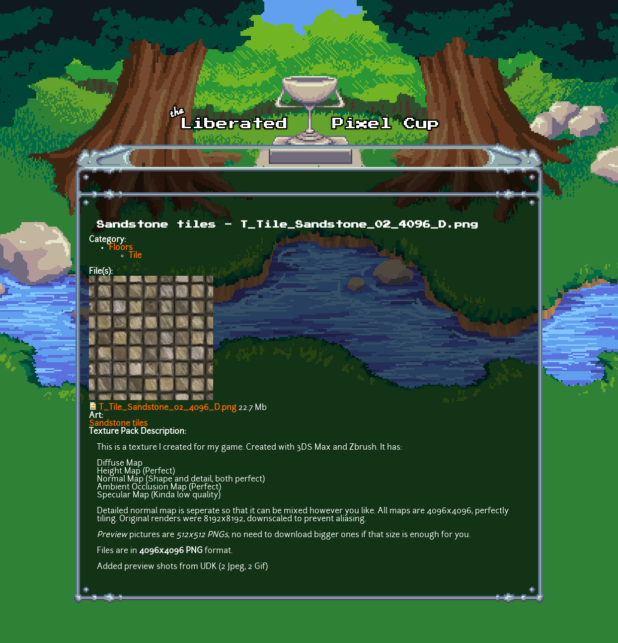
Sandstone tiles (118, 424)
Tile (135, 256)
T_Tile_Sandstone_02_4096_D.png (167, 408)
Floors (121, 248)
